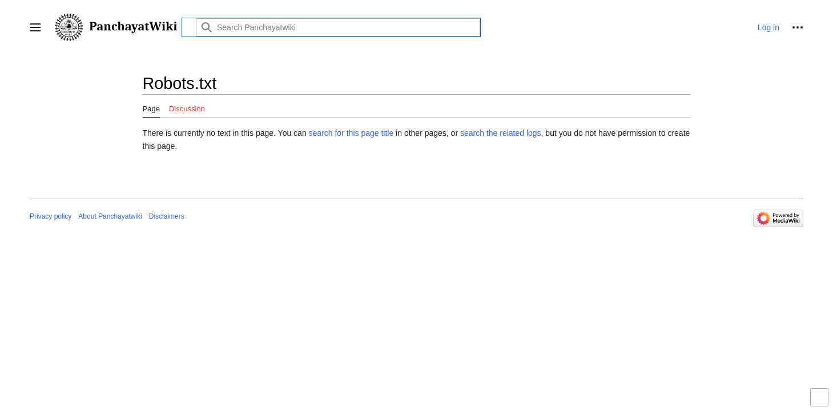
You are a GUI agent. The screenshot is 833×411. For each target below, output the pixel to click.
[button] (35, 27)
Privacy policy (50, 216)
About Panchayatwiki (110, 216)
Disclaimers (166, 216)
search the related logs (500, 133)
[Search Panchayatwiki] (338, 27)
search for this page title (351, 133)
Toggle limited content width (821, 402)
